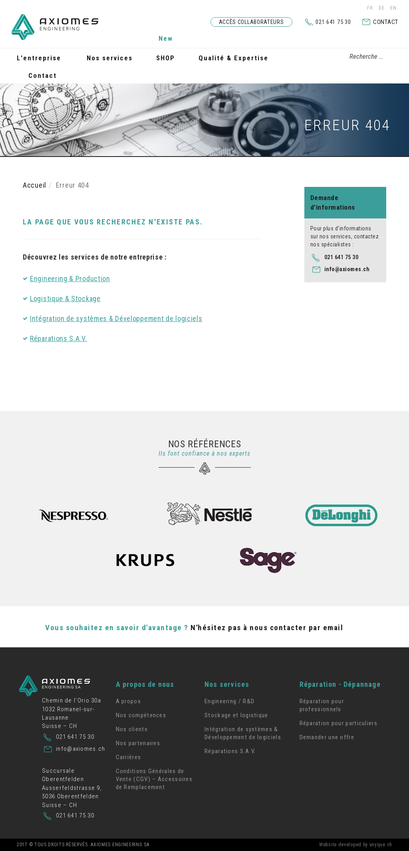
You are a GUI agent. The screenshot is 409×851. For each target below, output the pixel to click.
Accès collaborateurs (251, 22)
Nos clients (132, 729)
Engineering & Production (70, 278)
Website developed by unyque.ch (355, 844)
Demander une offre (327, 737)
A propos (128, 701)
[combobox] (362, 57)
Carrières (128, 757)
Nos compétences (141, 715)
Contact (385, 22)
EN (393, 8)
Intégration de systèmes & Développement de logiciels (116, 318)
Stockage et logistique (236, 715)
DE (382, 8)
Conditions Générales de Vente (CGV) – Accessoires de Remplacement (154, 779)
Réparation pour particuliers (338, 723)
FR (371, 8)
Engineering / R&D (229, 701)
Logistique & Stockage (65, 298)
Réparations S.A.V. (58, 338)
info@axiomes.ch (347, 269)
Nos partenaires (138, 743)
